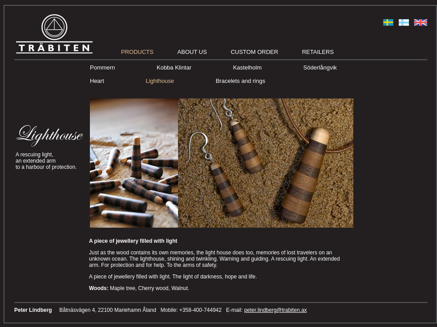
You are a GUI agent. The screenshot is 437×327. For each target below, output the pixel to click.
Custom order (254, 52)
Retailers (318, 52)
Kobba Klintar (174, 67)
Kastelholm (247, 67)
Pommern (102, 67)
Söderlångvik (320, 67)
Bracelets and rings (240, 81)
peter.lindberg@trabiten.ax (275, 310)
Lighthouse (160, 81)
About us (192, 52)
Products (137, 52)
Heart (97, 81)
